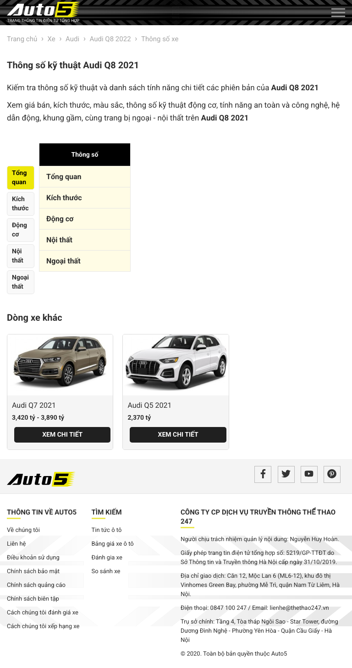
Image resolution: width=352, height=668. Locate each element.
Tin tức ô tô (107, 530)
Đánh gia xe (107, 557)
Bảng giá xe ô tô (113, 544)
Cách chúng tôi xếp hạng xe (43, 626)
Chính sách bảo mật (33, 571)
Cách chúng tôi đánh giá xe (42, 612)
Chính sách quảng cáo (36, 585)
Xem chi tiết (62, 434)
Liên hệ (16, 544)
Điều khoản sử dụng (33, 557)
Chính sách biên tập (33, 599)
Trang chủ (22, 39)
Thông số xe (159, 39)
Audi (72, 39)
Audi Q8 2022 (110, 39)
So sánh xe (106, 571)
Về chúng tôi (23, 530)
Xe (51, 39)
